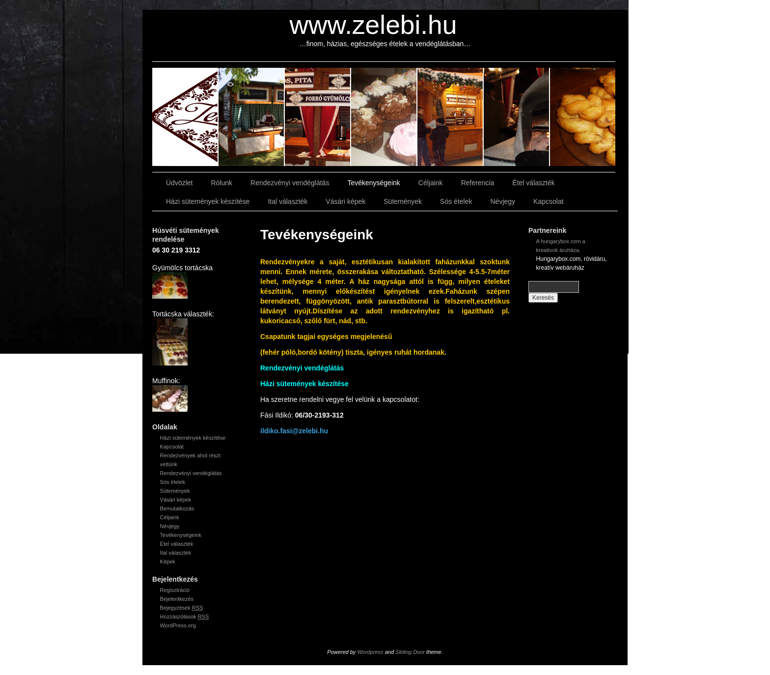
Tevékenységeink (373, 183)
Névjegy (502, 201)
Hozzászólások (184, 617)
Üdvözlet (179, 183)
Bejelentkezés (177, 599)
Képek (167, 561)
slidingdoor (185, 117)
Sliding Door (410, 652)
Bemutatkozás (177, 508)
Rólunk (221, 183)
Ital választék (287, 201)
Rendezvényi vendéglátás (289, 183)
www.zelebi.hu (373, 24)
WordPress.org (178, 625)
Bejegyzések (181, 608)
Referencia (478, 183)
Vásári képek (345, 201)
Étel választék (533, 183)
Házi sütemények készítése (207, 201)
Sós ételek (456, 201)
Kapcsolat (548, 201)
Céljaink (430, 183)
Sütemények (403, 201)
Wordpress (370, 652)
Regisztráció (175, 590)
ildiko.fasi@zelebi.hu (294, 431)
